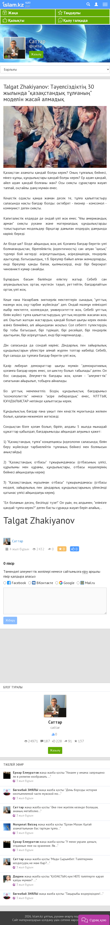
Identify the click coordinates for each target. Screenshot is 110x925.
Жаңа (13, 12)
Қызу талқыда (75, 20)
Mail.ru (90, 583)
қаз (27, 2)
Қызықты (16, 20)
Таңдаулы (71, 12)
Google (69, 583)
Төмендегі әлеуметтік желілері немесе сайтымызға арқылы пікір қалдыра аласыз (51, 574)
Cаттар (13, 541)
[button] (74, 548)
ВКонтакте (44, 583)
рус (27, 6)
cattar (55, 727)
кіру (85, 571)
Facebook (19, 583)
